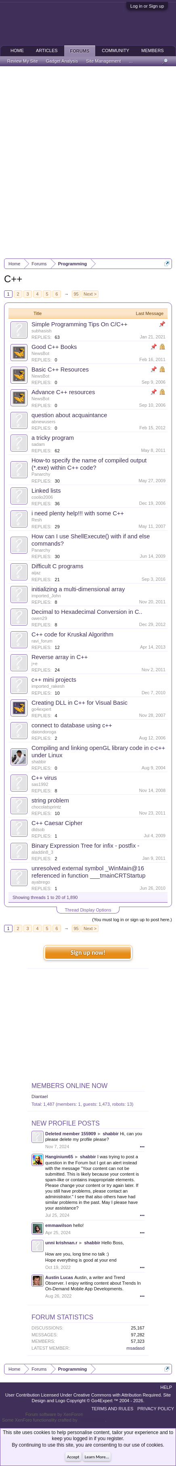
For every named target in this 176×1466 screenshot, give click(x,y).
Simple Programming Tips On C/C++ (79, 324)
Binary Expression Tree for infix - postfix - (85, 845)
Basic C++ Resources (60, 369)
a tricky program (52, 438)
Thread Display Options (88, 909)
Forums (80, 50)
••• (142, 1146)
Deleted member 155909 (70, 1133)
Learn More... (97, 1457)
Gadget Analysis (62, 61)
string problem (50, 800)
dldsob (37, 829)
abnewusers (43, 421)
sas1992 (39, 784)
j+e (34, 663)
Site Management (103, 61)
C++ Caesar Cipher (56, 823)
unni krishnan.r (61, 1242)
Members (152, 50)
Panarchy (40, 474)
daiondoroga (43, 731)
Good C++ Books (54, 347)
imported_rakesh (48, 686)
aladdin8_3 (42, 852)
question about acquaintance (69, 415)
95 (75, 294)
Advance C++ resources (63, 392)
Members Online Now (69, 1085)
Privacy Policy (155, 1408)
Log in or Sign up (147, 6)
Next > (90, 294)
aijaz (36, 572)
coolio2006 (42, 497)
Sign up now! (88, 952)
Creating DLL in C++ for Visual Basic (79, 702)
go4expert (41, 709)
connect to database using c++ (71, 725)
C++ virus (44, 778)
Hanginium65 (59, 1156)
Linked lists (46, 490)
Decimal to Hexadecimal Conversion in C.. (86, 612)
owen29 (39, 618)
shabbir (38, 761)
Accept (73, 1457)
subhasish (41, 330)
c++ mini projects (53, 679)
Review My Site (22, 61)
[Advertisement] (88, 162)
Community (115, 50)
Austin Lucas (59, 1277)
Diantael (39, 1096)
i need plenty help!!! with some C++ (77, 513)
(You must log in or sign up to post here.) (132, 919)
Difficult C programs (57, 566)
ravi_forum (41, 640)
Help (166, 1387)
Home (17, 50)
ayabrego (40, 882)
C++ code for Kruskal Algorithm (72, 634)
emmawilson (58, 1225)
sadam (38, 444)
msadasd (135, 1348)
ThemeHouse (91, 1420)
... (131, 61)
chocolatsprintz (46, 806)
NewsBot (40, 353)
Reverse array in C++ (59, 657)
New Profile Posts (65, 1123)
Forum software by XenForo (54, 1414)
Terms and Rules (112, 1408)
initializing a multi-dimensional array (78, 589)
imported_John (46, 595)
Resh (36, 519)
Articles (47, 50)
